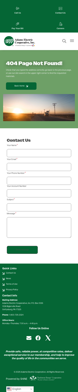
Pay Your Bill (17, 26)
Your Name (12, 145)
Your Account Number (16, 186)
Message (11, 214)
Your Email (11, 159)
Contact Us (60, 10)
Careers (60, 26)
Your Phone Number (16, 173)
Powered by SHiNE (16, 379)
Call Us (17, 10)
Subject (10, 200)
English (14, 389)
